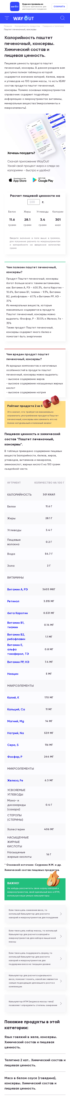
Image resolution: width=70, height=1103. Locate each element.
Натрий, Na (15, 733)
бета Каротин (17, 613)
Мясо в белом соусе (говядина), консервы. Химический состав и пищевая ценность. (30, 1083)
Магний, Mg (15, 721)
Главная (8, 26)
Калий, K (13, 697)
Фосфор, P (14, 756)
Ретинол (13, 601)
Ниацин (12, 674)
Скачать (59, 6)
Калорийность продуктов (27, 26)
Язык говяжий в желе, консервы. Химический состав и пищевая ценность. (30, 1042)
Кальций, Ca (16, 709)
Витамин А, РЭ (17, 589)
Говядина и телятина (53, 26)
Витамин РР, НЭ (18, 662)
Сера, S (12, 745)
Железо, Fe (15, 780)
